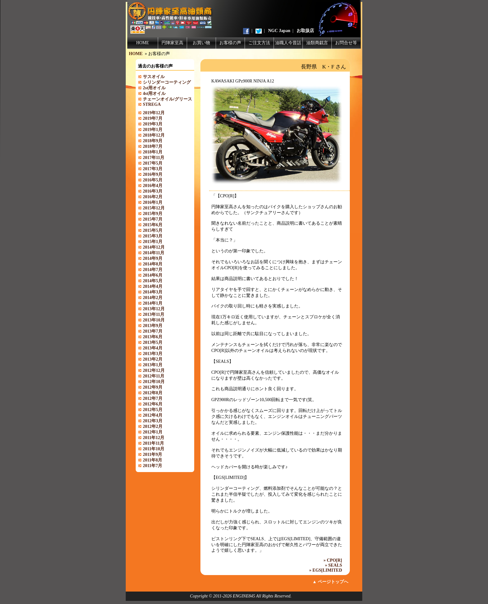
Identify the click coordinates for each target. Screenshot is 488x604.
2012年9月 (152, 387)
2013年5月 (152, 342)
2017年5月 (152, 163)
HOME (142, 42)
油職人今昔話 (288, 42)
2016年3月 (152, 191)
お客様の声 (230, 42)
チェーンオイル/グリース (167, 99)
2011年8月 (152, 460)
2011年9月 (152, 454)
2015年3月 (152, 236)
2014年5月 (152, 281)
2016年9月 (152, 174)
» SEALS (333, 565)
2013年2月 (152, 359)
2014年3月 (152, 292)
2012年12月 (154, 370)
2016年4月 (152, 185)
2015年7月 (152, 219)
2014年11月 (153, 252)
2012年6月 (152, 404)
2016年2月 (152, 196)
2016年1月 (152, 202)
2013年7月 (152, 331)
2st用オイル (154, 88)
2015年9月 (152, 213)
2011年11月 (153, 443)
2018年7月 (152, 146)
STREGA (152, 104)
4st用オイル (154, 93)
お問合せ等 (346, 42)
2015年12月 (154, 208)
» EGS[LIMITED (325, 570)
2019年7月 (152, 118)
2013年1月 (152, 365)
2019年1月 (152, 129)
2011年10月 (153, 449)
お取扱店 (305, 30)
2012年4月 (152, 415)
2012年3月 (152, 421)
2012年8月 (152, 393)
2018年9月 (152, 140)
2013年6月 (152, 337)
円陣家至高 (172, 42)
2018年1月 (152, 152)
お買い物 (201, 42)
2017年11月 (153, 157)
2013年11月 (153, 314)
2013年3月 (152, 353)
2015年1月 (152, 241)
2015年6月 (152, 224)
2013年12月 (154, 309)
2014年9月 (152, 258)
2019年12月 (154, 112)
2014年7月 (152, 269)
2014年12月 (154, 247)
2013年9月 (152, 325)
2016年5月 (152, 180)
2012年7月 (152, 398)
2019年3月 (152, 124)
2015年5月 (152, 230)
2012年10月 (154, 381)
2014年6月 (152, 275)
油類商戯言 (317, 42)
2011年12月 (153, 437)
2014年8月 (152, 264)
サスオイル (154, 76)
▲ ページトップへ (330, 581)
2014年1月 (152, 303)
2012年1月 (152, 432)
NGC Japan (279, 30)
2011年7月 (152, 465)
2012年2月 (152, 426)
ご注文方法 (259, 42)
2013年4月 (152, 348)
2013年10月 (154, 320)
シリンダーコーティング (167, 82)
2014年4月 (152, 286)
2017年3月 (152, 168)
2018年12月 (154, 135)
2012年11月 (153, 376)
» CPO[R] (333, 560)
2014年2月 (152, 297)
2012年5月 (152, 409)
